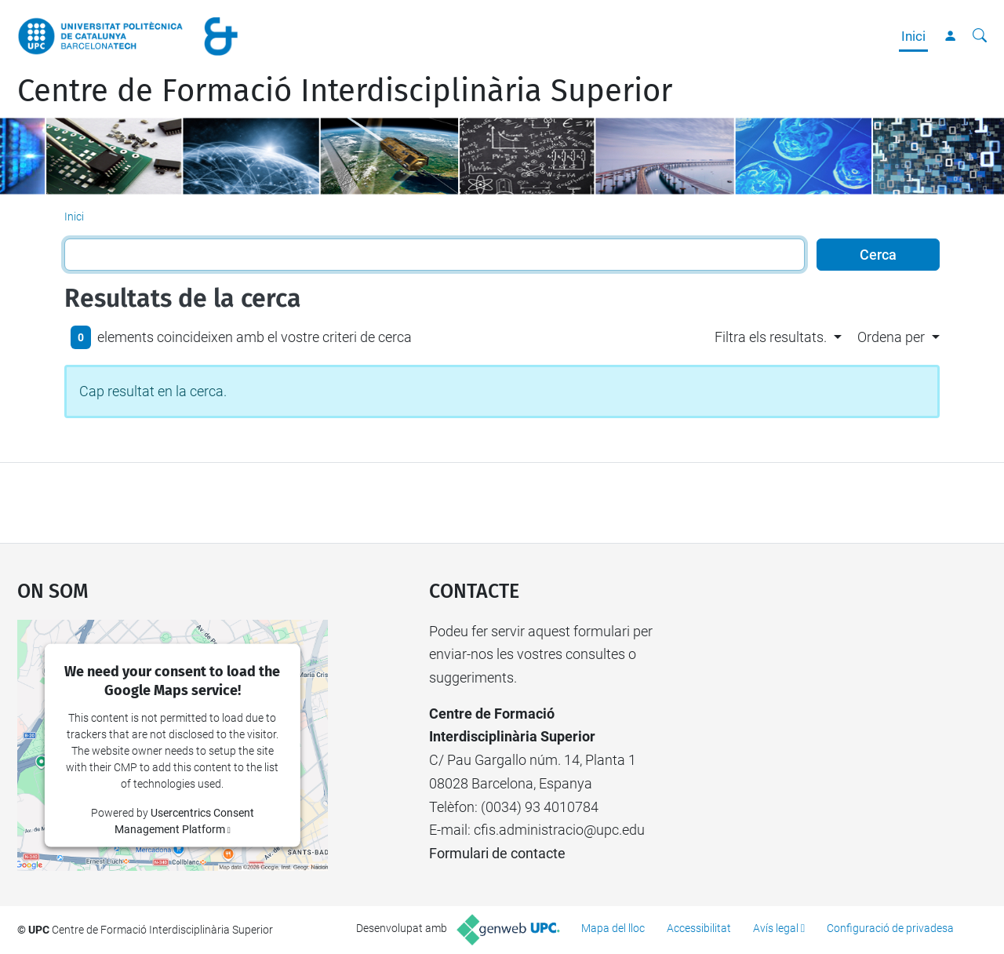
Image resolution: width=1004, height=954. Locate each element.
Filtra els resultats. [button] (771, 337)
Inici (913, 36)
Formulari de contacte (497, 853)
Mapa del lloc (613, 928)
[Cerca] (980, 36)
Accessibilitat (699, 928)
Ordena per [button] (891, 337)
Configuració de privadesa (890, 928)
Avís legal (775, 928)
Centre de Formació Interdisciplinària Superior (344, 91)
